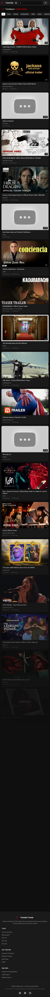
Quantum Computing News (9, 971)
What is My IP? (6, 935)
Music (8, 14)
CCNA (3, 962)
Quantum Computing (8, 953)
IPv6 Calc (4, 943)
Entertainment (24, 14)
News (33, 14)
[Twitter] (20, 993)
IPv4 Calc (4, 941)
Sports (39, 14)
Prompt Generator (7, 932)
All (3, 14)
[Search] (46, 3)
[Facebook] (25, 993)
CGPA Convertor (6, 977)
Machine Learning (7, 956)
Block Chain (5, 959)
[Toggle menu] (16, 3)
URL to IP (4, 938)
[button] (25, 36)
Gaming (16, 14)
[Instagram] (30, 993)
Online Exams (6, 974)
